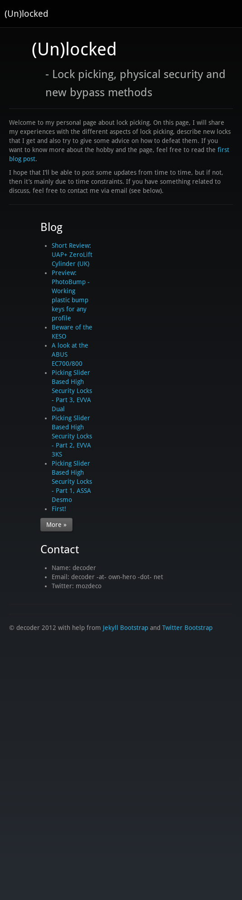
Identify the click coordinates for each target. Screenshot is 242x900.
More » (56, 524)
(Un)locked (26, 13)
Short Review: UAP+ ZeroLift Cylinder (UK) (72, 254)
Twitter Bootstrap (187, 627)
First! (59, 508)
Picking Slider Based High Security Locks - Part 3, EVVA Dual (72, 391)
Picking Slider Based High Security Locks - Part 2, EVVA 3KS (72, 436)
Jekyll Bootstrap (125, 627)
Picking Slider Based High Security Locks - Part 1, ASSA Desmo (72, 481)
